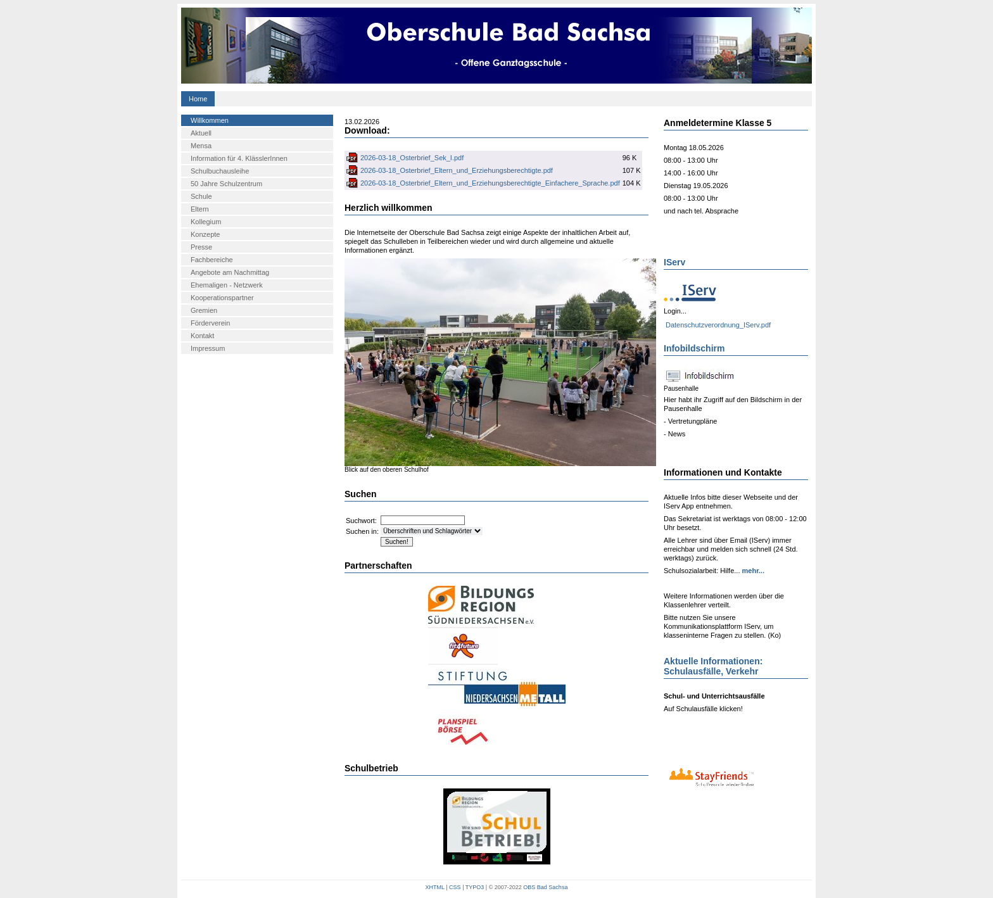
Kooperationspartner (222, 297)
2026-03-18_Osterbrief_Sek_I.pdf (412, 157)
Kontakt (202, 335)
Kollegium (206, 221)
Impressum (208, 348)
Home (198, 99)
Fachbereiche (212, 259)
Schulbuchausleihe (220, 171)
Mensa (201, 145)
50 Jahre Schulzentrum (226, 183)
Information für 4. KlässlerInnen (239, 158)
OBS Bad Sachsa (545, 887)
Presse (201, 247)
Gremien (204, 310)
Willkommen (210, 120)
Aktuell (201, 133)
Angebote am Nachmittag (230, 272)
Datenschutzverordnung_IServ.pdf (718, 325)
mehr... (752, 570)
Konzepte (205, 234)
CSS (455, 887)
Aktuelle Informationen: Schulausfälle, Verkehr (713, 666)
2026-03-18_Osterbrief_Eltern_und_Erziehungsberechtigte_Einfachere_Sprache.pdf (490, 183)
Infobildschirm (694, 348)
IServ (674, 262)
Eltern (200, 209)
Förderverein (210, 323)
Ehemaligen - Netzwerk (227, 285)
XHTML (435, 887)
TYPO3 (474, 887)
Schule (201, 196)
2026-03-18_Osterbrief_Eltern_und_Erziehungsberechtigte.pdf (456, 170)
